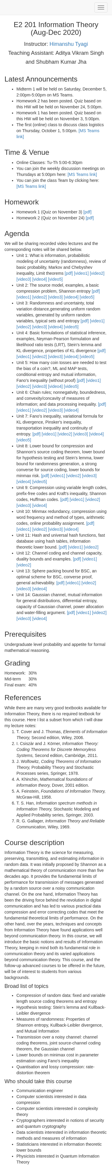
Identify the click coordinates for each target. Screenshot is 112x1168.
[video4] (39, 279)
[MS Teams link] (82, 174)
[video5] (55, 279)
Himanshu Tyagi (69, 44)
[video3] (23, 279)
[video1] (81, 273)
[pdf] (87, 212)
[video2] (97, 273)
